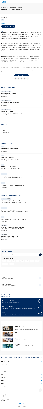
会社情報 (2, 380)
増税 (17, 260)
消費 (4, 260)
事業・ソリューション (5, 361)
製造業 (9, 260)
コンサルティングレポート (18, 357)
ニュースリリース (4, 386)
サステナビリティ (8, 91)
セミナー (2, 374)
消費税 (27, 260)
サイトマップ (3, 396)
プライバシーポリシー (4, 394)
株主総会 (37, 260)
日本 (2, 146)
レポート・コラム (8, 357)
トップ (2, 357)
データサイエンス (8, 100)
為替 (22, 260)
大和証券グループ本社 (5, 399)
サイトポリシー (3, 395)
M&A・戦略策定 (4, 225)
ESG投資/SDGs (4, 173)
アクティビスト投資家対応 (6, 198)
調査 (2, 19)
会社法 (32, 260)
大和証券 (3, 400)
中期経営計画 (4, 207)
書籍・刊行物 (3, 371)
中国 (13, 260)
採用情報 (2, 383)
